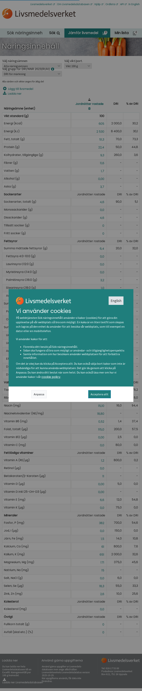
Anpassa (39, 394)
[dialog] (71, 345)
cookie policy (50, 377)
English (116, 300)
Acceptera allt (99, 394)
